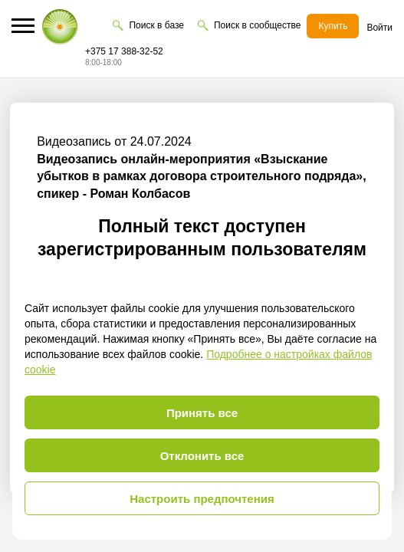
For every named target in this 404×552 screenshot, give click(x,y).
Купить (332, 26)
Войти (379, 27)
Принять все (202, 412)
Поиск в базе (156, 25)
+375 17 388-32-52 (124, 51)
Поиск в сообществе (257, 25)
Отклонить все (202, 455)
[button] (22, 25)
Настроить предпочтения (202, 498)
